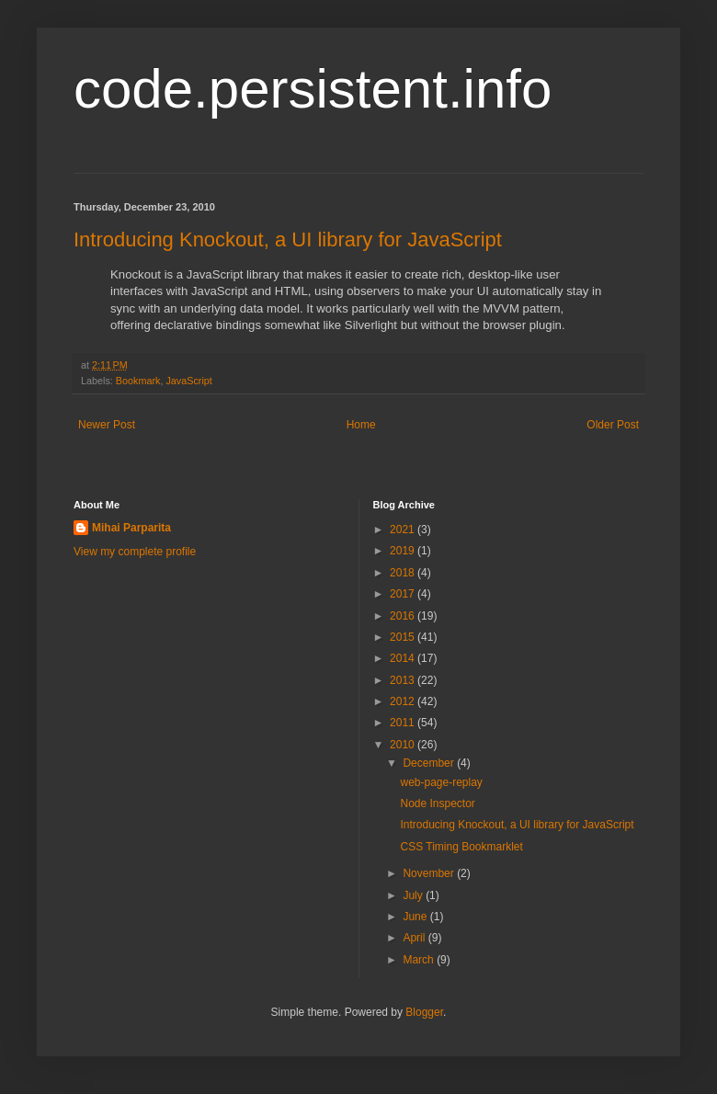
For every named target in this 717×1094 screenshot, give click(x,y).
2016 (403, 616)
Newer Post (106, 424)
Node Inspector (437, 803)
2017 (403, 593)
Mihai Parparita (131, 527)
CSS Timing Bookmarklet (461, 846)
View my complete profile (135, 551)
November (430, 873)
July (414, 895)
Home (361, 424)
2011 (403, 722)
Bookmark (138, 380)
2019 (403, 550)
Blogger (424, 1012)
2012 (403, 701)
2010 (403, 744)
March (420, 959)
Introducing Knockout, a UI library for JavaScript (288, 239)
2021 (403, 529)
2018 (403, 572)
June (416, 916)
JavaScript (188, 380)
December (430, 763)
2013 (403, 680)
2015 (403, 637)
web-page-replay (441, 782)
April (415, 937)
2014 (403, 658)
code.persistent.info (313, 89)
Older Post (612, 424)
